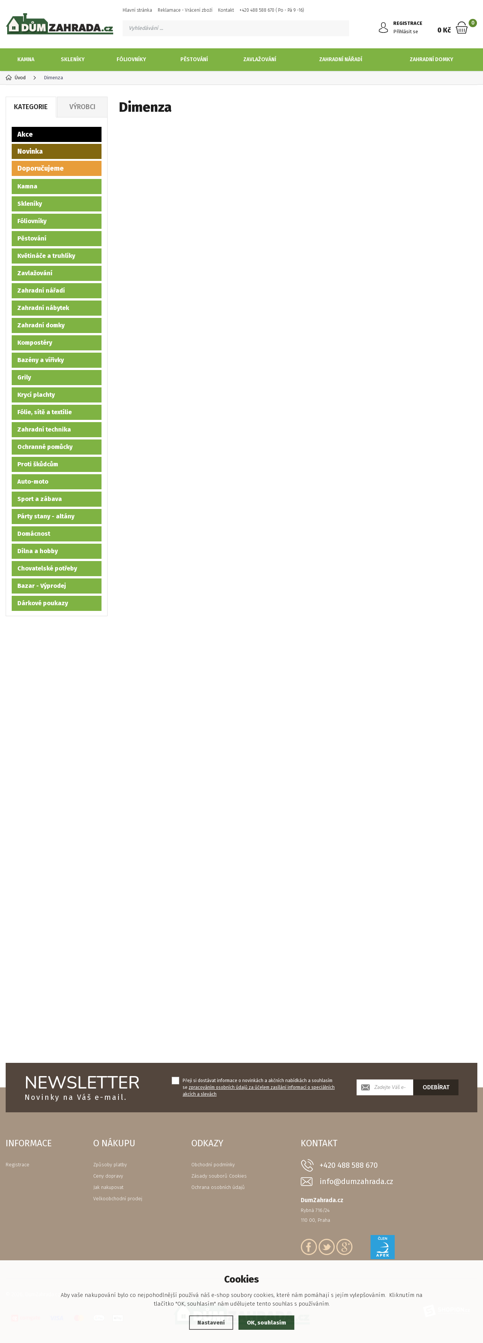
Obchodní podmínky (213, 1164)
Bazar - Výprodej (41, 585)
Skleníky (73, 59)
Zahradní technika (44, 429)
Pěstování (194, 59)
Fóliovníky (131, 59)
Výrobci (82, 106)
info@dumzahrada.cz (356, 1181)
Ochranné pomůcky (44, 446)
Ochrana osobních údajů (218, 1187)
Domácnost (33, 533)
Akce (25, 134)
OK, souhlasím (266, 1322)
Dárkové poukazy (42, 602)
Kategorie (31, 106)
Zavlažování (259, 59)
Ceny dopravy (108, 1175)
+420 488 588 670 (349, 1164)
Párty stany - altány (45, 516)
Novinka (30, 151)
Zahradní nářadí (340, 59)
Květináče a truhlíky (46, 255)
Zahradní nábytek (43, 307)
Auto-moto (32, 481)
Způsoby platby (110, 1164)
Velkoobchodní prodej (117, 1198)
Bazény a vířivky (40, 359)
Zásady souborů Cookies (219, 1175)
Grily (24, 377)
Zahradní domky (431, 59)
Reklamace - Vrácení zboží (185, 10)
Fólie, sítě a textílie (44, 411)
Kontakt (226, 10)
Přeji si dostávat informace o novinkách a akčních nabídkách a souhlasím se (259, 1087)
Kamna (25, 59)
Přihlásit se (405, 31)
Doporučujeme (40, 168)
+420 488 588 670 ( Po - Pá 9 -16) (272, 10)
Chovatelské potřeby (47, 568)
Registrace (17, 1164)
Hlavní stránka (137, 10)
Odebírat (436, 1086)
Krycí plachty (36, 394)
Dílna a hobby (37, 550)
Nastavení (211, 1322)
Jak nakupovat (108, 1187)
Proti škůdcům (37, 463)
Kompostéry (34, 342)
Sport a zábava (39, 498)
